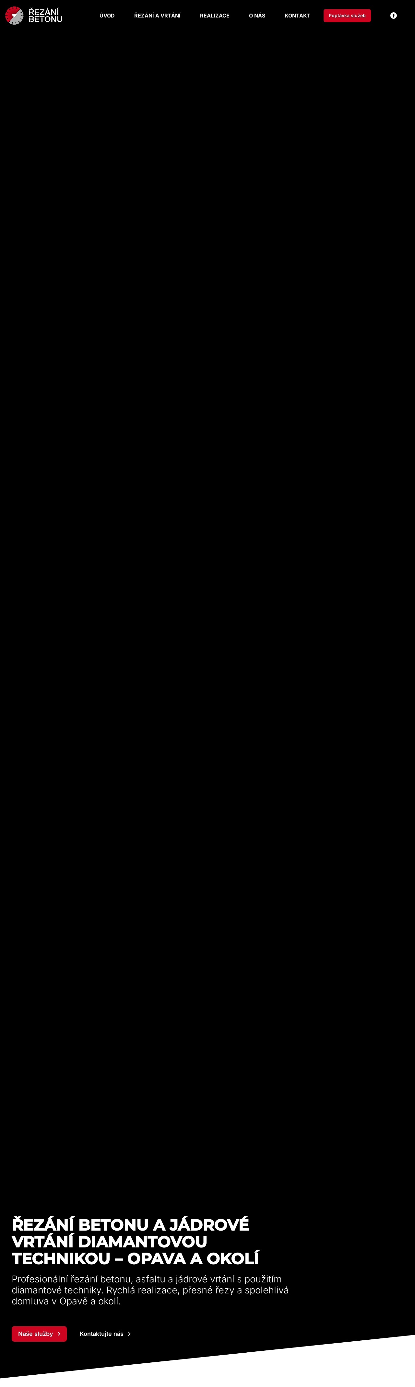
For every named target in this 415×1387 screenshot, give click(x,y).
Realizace (215, 15)
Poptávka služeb (347, 15)
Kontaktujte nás (105, 1333)
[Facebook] (393, 15)
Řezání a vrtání (157, 15)
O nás (257, 15)
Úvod (107, 15)
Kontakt (298, 15)
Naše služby (39, 1333)
